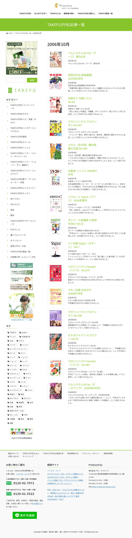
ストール (13, 365)
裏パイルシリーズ (18, 235)
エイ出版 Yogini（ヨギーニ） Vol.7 (82, 245)
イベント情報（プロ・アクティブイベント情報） (65, 480)
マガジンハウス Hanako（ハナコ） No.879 (82, 268)
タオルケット (15, 373)
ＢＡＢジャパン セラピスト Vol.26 (82, 337)
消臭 (11, 406)
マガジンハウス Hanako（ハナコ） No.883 (82, 363)
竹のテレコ (15, 229)
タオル (24, 369)
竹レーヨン (14, 415)
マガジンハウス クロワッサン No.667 (82, 123)
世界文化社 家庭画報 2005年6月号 (80, 76)
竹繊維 (12, 419)
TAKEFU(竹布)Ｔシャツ (20, 147)
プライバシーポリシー (91, 453)
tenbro (24, 332)
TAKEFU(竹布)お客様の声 (53, 453)
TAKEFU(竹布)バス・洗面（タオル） (23, 121)
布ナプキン (15, 198)
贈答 (31, 419)
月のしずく (56, 489)
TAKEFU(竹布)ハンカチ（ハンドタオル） (23, 129)
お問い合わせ (13, 456)
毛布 (31, 402)
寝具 (22, 394)
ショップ (24, 357)
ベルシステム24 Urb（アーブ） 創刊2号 (82, 54)
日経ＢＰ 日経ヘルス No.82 (80, 100)
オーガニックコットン (18, 349)
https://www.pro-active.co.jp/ (104, 486)
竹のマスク (15, 204)
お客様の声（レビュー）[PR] (22, 257)
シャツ (12, 357)
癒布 (12, 215)
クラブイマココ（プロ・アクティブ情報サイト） (65, 474)
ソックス (13, 369)
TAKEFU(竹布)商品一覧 (20, 251)
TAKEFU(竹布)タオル (19, 113)
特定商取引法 (72, 453)
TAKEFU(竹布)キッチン (20, 193)
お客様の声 (26, 336)
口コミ (30, 390)
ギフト (23, 353)
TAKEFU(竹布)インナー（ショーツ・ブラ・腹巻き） (23, 163)
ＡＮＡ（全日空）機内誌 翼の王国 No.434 (82, 146)
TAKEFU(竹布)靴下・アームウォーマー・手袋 (23, 181)
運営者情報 (108, 453)
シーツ (24, 361)
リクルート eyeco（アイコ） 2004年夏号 (82, 198)
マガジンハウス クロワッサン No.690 (82, 313)
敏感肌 (21, 402)
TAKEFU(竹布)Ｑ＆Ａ (31, 453)
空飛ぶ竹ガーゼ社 (18, 246)
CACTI (61, 499)
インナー (25, 345)
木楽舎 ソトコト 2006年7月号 (82, 172)
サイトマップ (28, 456)
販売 (22, 419)
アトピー (13, 345)
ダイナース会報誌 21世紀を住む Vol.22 (82, 221)
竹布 (25, 415)
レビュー (25, 386)
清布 (12, 209)
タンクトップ (15, 378)
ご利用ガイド (38, 503)
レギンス (13, 386)
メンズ (23, 382)
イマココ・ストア (23, 474)
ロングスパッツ (16, 390)
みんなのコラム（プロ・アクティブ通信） (63, 477)
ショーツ (13, 361)
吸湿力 (12, 394)
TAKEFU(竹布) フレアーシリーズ (22, 107)
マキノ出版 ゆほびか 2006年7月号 (80, 291)
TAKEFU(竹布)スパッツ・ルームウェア (23, 172)
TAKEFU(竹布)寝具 (18, 136)
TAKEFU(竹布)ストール (20, 142)
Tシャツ (13, 336)
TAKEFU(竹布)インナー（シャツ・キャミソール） (23, 155)
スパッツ (25, 365)
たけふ (21, 341)
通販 (11, 423)
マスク (12, 382)
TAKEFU (13, 332)
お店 (11, 341)
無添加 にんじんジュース (60, 493)
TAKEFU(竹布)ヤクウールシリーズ (23, 222)
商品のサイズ (13, 453)
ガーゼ (12, 353)
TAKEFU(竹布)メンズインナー (23, 187)
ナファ (28, 378)
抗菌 (11, 402)
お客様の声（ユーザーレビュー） (59, 483)
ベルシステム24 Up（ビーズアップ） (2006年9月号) (84, 386)
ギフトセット (16, 240)
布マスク (27, 398)
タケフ (28, 373)
